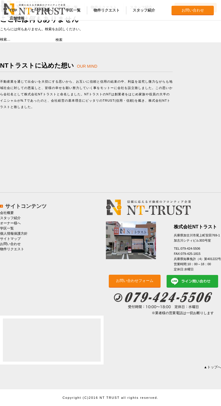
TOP (13, 10)
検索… (5, 39)
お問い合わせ (193, 10)
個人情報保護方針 (14, 234)
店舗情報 (16, 18)
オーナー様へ (41, 10)
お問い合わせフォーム (134, 280)
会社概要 (7, 213)
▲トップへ (212, 367)
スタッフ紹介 (144, 10)
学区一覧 (73, 10)
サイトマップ (10, 239)
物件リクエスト (107, 10)
